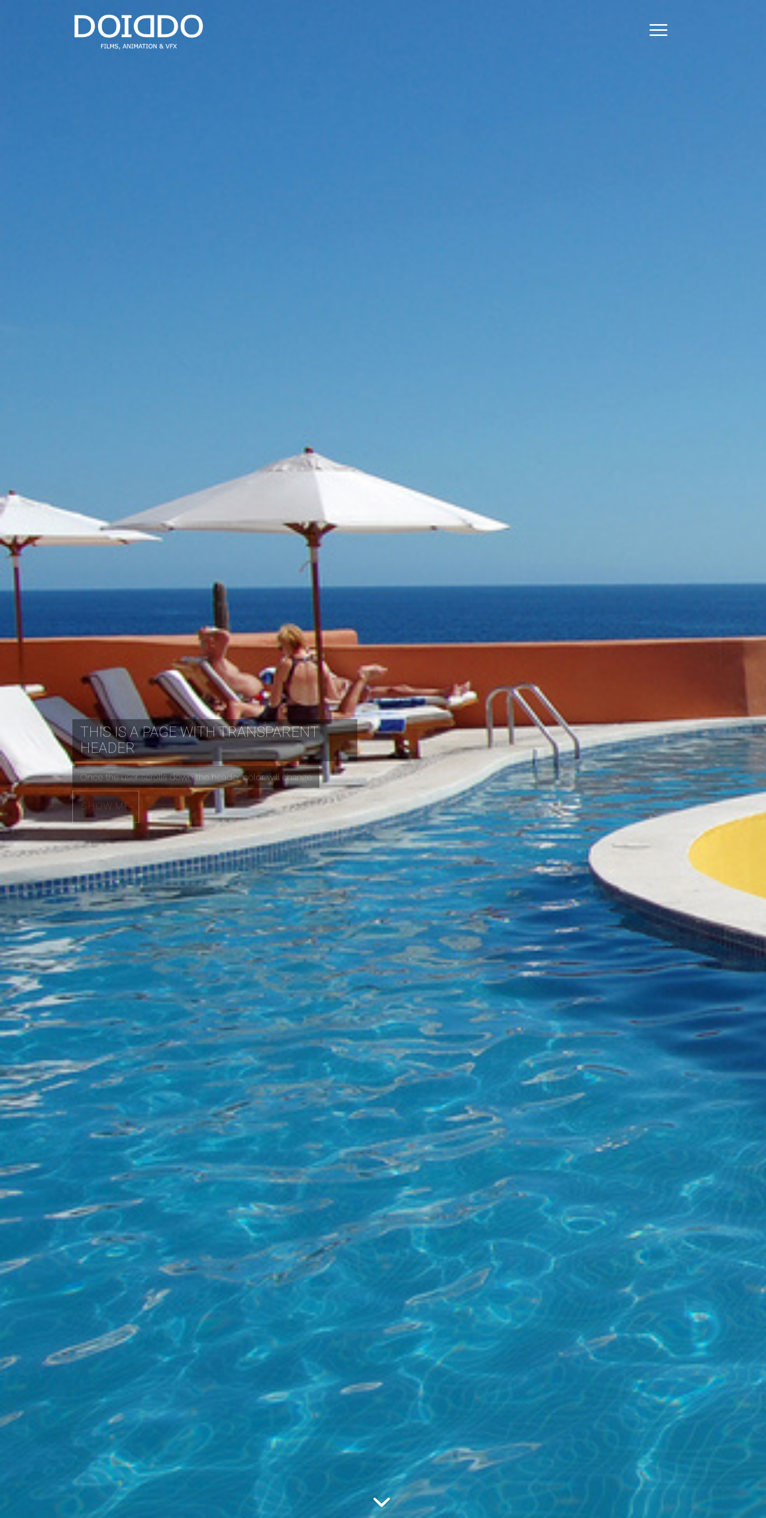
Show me (105, 805)
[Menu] (655, 30)
